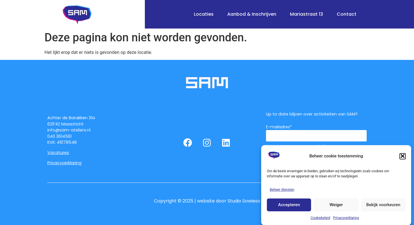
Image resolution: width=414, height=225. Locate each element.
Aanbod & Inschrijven (251, 14)
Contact (346, 14)
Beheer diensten (282, 192)
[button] (402, 158)
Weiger (336, 206)
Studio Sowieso (244, 201)
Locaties (204, 14)
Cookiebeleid (320, 220)
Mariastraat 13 (306, 14)
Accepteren (289, 206)
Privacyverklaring (346, 220)
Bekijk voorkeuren (383, 206)
